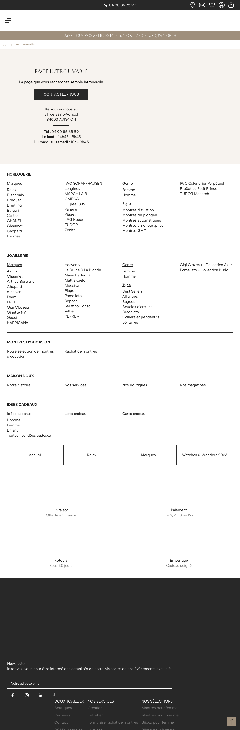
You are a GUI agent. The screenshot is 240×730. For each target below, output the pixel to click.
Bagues (128, 301)
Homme (129, 195)
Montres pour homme (160, 708)
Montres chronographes (143, 225)
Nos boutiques (134, 385)
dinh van (14, 292)
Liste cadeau (75, 413)
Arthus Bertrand (21, 281)
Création (95, 701)
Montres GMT (134, 230)
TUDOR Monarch (194, 194)
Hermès (13, 236)
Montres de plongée (139, 215)
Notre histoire (18, 385)
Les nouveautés (25, 44)
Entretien (96, 708)
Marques (148, 455)
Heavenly (72, 265)
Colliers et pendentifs (140, 317)
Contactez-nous (61, 94)
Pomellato (73, 296)
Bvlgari (13, 210)
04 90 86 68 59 (65, 131)
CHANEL (14, 220)
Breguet (14, 200)
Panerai (71, 209)
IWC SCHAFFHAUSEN (83, 183)
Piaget (70, 214)
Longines (72, 188)
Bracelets (130, 312)
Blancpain (15, 195)
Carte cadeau (133, 413)
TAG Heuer (74, 219)
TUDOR (71, 224)
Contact (61, 716)
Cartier (13, 215)
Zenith (70, 230)
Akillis (12, 271)
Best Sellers (132, 291)
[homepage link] (120, 20)
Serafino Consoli (78, 306)
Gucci (12, 317)
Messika (72, 285)
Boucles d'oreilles (137, 307)
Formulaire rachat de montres (113, 716)
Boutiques (63, 701)
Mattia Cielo (75, 280)
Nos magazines (193, 385)
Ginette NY (16, 312)
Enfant (12, 430)
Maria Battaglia (77, 275)
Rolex (11, 190)
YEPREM (72, 316)
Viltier (70, 311)
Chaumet (15, 226)
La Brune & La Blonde (83, 270)
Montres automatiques (141, 220)
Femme (128, 190)
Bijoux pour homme (158, 723)
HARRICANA (17, 322)
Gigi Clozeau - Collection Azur (206, 265)
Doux (11, 297)
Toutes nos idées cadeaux (29, 435)
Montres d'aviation (138, 210)
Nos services (75, 385)
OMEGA (72, 199)
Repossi (71, 301)
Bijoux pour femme (158, 716)
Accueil (5, 44)
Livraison (95, 723)
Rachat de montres (81, 351)
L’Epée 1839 (75, 204)
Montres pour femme (160, 701)
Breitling (14, 205)
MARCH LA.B (76, 194)
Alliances (130, 296)
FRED (12, 302)
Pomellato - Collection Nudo (204, 270)
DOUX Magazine (68, 723)
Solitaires (130, 322)
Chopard (14, 231)
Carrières (62, 708)
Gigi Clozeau (18, 307)
